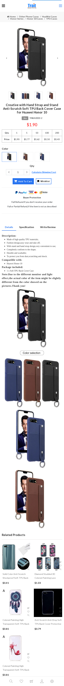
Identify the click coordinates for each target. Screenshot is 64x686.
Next (57, 58)
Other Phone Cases (29, 16)
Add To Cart (23, 181)
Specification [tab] (26, 227)
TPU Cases (51, 18)
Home (11, 16)
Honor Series (17, 18)
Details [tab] (9, 227)
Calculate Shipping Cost (44, 172)
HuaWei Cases (49, 16)
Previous (6, 58)
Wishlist (43, 181)
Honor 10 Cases (35, 18)
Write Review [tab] (48, 227)
